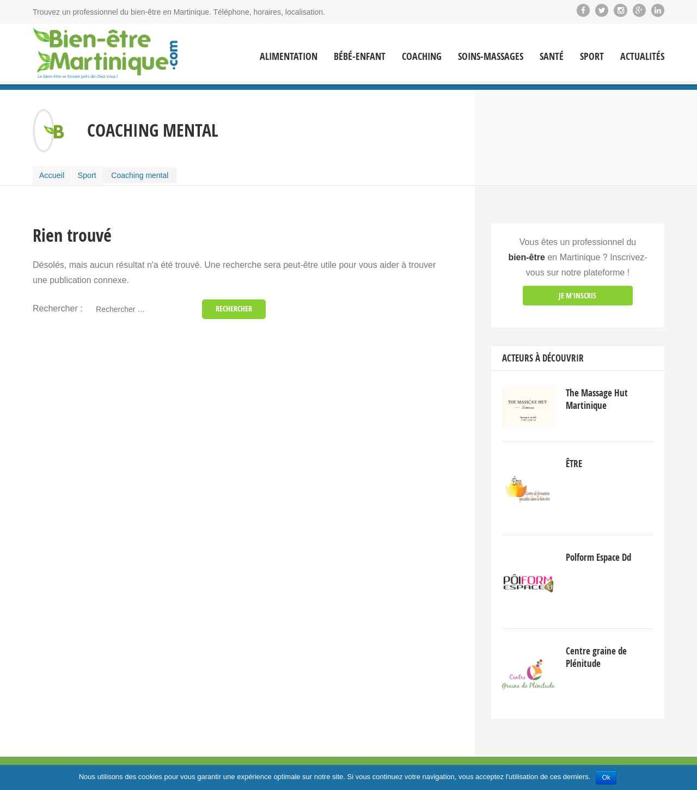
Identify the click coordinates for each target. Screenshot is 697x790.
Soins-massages (490, 56)
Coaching (422, 56)
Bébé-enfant (360, 56)
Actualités (642, 56)
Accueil (53, 174)
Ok (606, 777)
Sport (592, 56)
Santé (552, 56)
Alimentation (288, 56)
